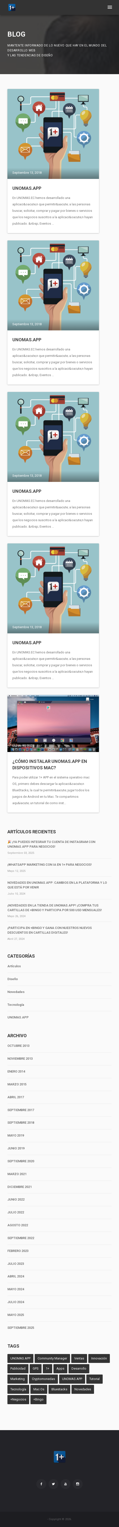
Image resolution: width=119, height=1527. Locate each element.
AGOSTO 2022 (17, 1225)
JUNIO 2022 (15, 1199)
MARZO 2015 (16, 1084)
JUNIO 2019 (15, 1148)
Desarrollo (78, 1368)
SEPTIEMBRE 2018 (20, 1122)
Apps (60, 1368)
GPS (36, 1368)
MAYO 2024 (15, 1289)
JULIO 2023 (15, 1264)
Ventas (79, 1358)
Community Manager (52, 1358)
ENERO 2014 (16, 1071)
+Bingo (38, 1399)
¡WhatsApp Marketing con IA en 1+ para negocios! (49, 864)
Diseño (12, 979)
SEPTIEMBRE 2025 (20, 1328)
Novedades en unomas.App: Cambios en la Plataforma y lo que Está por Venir (57, 885)
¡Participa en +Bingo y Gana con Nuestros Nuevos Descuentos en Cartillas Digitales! (49, 930)
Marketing (17, 1379)
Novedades (15, 992)
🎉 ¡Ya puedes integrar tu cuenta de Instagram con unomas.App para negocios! (51, 844)
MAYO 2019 (15, 1135)
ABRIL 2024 (15, 1276)
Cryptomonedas (43, 1379)
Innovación (99, 1358)
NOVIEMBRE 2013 (20, 1058)
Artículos (14, 966)
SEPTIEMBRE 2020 (20, 1161)
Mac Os (38, 1389)
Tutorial (94, 1379)
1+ (47, 1368)
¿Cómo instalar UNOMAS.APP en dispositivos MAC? (49, 764)
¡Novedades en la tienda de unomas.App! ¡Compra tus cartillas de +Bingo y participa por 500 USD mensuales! (54, 907)
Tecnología (15, 1005)
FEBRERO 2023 (17, 1251)
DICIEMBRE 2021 (19, 1187)
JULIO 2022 (15, 1212)
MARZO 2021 (16, 1174)
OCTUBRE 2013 (18, 1046)
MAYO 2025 (15, 1315)
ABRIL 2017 (15, 1097)
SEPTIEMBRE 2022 (20, 1238)
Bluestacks (59, 1389)
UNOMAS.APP (26, 188)
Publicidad (17, 1368)
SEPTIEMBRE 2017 (20, 1110)
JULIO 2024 (15, 1302)
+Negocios (18, 1399)
